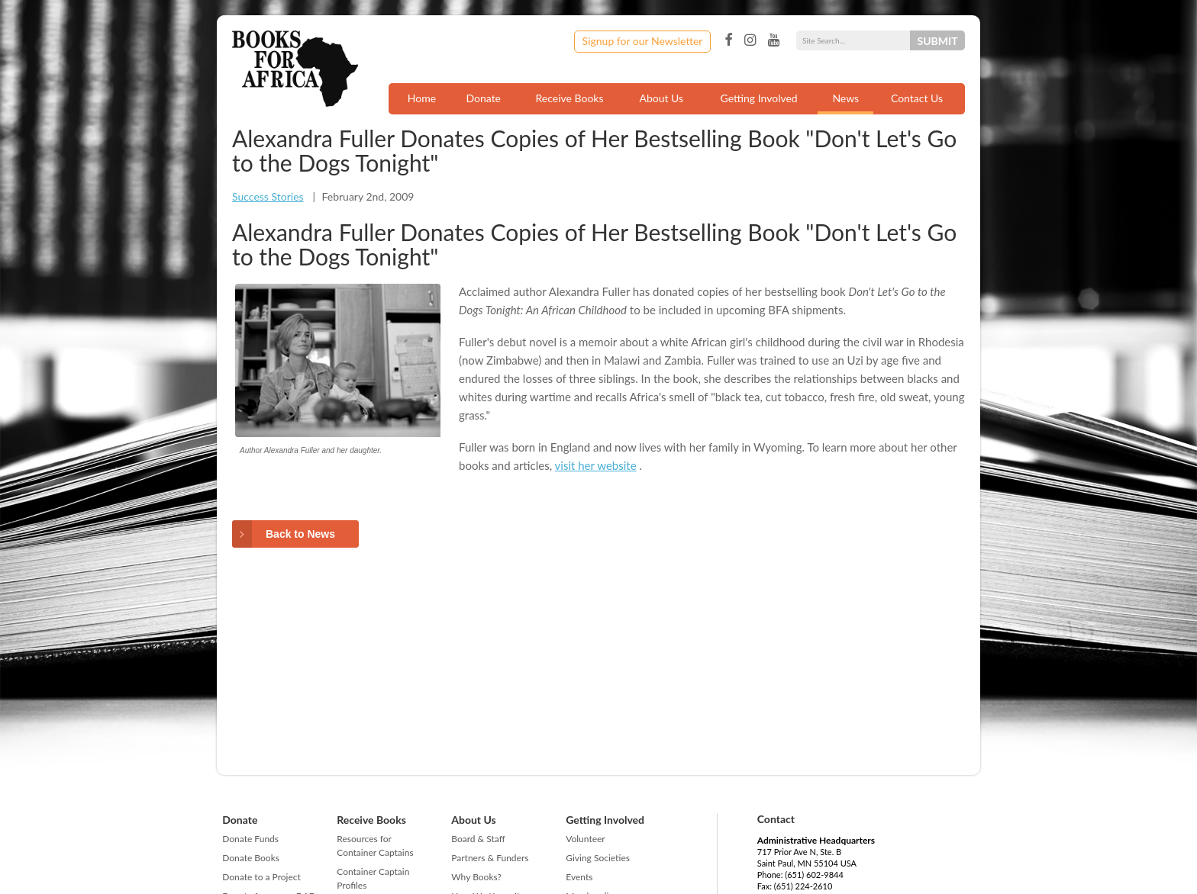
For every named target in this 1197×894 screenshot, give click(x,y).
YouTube (774, 40)
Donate (483, 98)
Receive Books (570, 98)
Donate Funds (250, 838)
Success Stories (268, 196)
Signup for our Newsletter (642, 40)
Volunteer (585, 838)
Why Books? (476, 877)
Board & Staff (478, 838)
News (845, 98)
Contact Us (917, 98)
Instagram (750, 40)
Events (579, 877)
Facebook (728, 40)
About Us (661, 98)
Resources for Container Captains (375, 845)
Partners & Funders (489, 857)
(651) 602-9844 (814, 875)
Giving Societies (598, 857)
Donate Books (250, 857)
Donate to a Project (261, 877)
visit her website (596, 465)
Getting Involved (759, 98)
